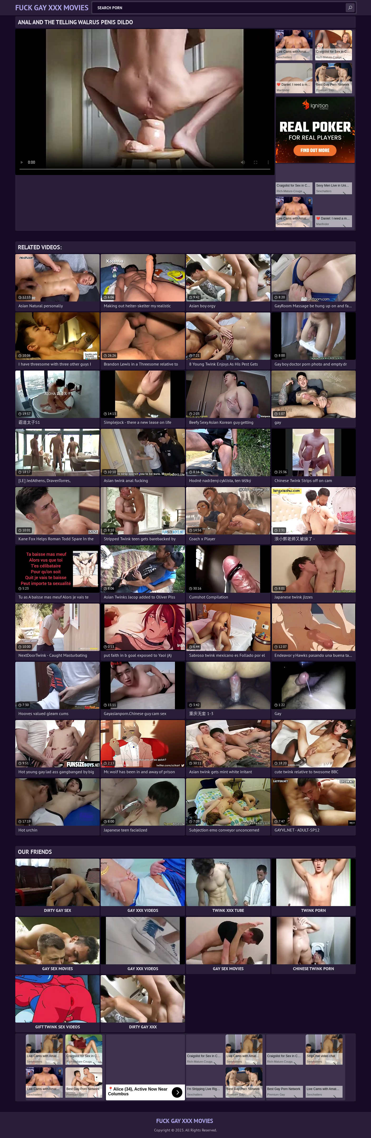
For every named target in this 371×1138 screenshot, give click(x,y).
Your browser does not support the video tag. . (145, 102)
